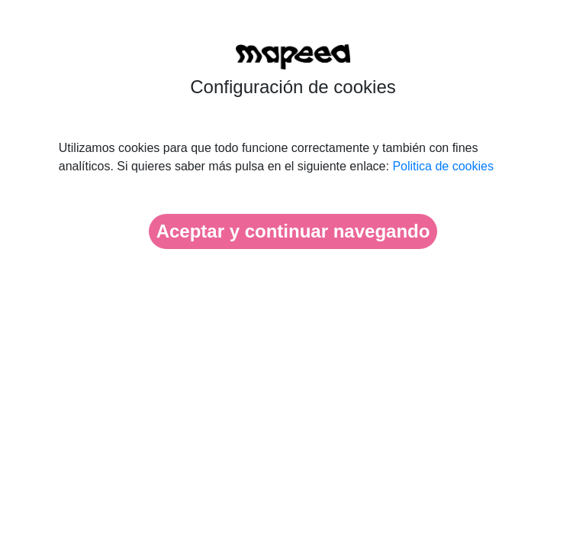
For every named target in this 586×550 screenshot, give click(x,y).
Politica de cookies (443, 166)
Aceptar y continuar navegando (293, 231)
